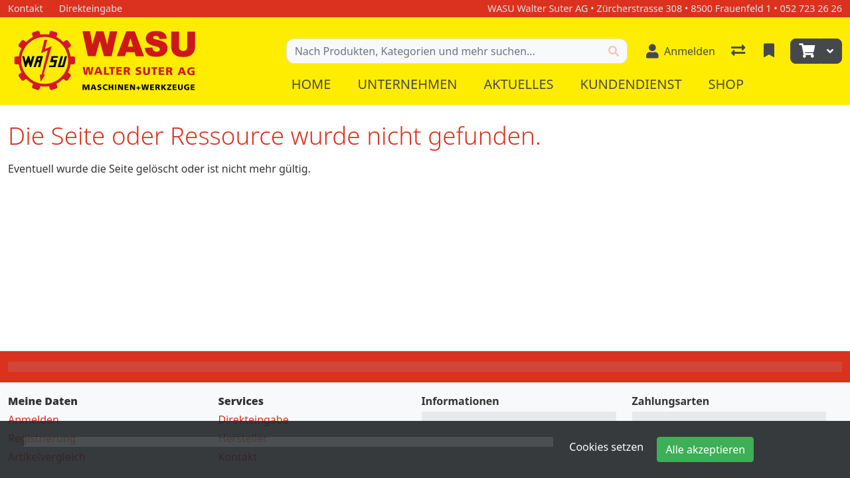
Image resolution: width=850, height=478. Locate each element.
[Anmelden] (680, 51)
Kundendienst (631, 84)
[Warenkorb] (805, 51)
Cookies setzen (606, 446)
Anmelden (33, 419)
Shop (726, 84)
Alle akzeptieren (705, 449)
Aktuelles (518, 84)
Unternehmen (407, 84)
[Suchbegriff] (443, 51)
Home (311, 84)
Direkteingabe (253, 419)
